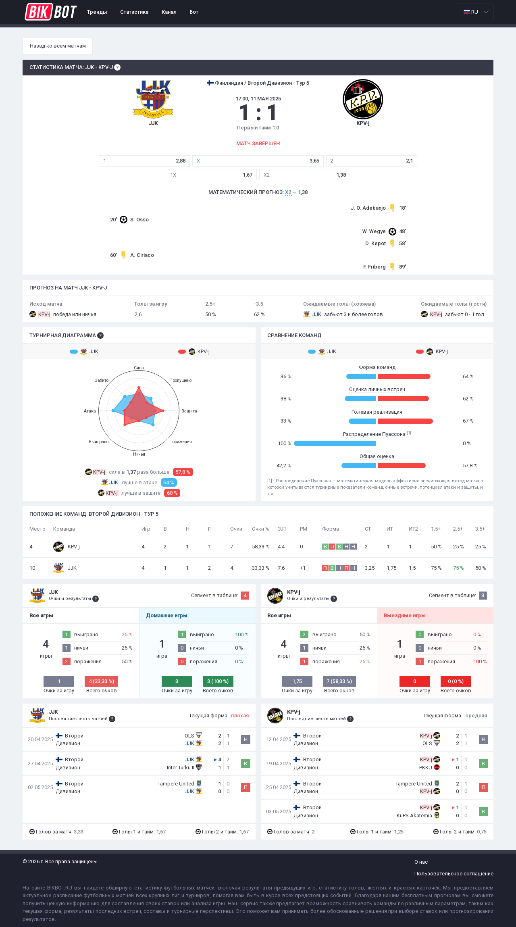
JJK (84, 351)
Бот (193, 12)
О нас (421, 862)
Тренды (97, 12)
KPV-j (194, 351)
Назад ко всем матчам (58, 46)
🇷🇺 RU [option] (471, 12)
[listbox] (475, 12)
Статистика (134, 12)
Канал (169, 12)
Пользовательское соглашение (453, 874)
